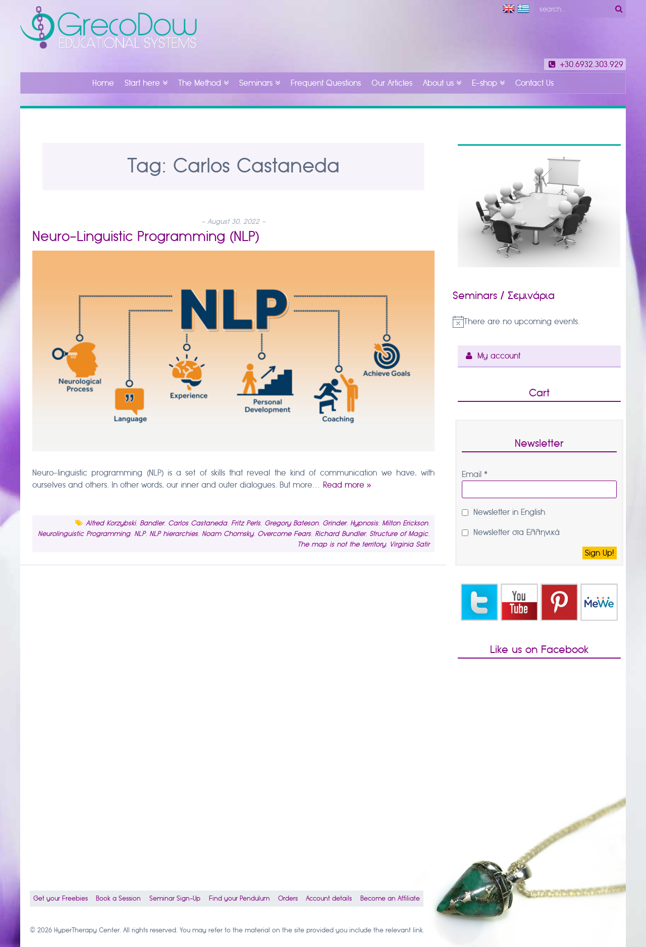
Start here (142, 83)
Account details (329, 899)
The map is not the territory (341, 544)
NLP (139, 533)
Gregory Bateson (291, 523)
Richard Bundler (340, 533)
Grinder (334, 523)
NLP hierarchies (173, 533)
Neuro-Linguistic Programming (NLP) (145, 236)
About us (438, 83)
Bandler (152, 523)
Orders (288, 899)
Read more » (347, 485)
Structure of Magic (398, 533)
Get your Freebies (60, 899)
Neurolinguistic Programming (84, 533)
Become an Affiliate (390, 899)
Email (475, 474)
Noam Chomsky (227, 533)
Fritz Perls (245, 523)
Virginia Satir (409, 544)
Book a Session (118, 899)
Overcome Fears (284, 533)
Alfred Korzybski (111, 523)
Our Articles (391, 83)
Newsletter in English (503, 512)
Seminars (256, 83)
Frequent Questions (326, 83)
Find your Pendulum (239, 899)
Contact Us (534, 83)
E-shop (484, 83)
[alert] (539, 322)
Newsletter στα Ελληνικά (511, 532)
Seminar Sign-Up (174, 899)
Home (103, 83)
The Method (199, 83)
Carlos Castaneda (197, 523)
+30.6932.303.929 (585, 64)
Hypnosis (364, 523)
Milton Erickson (405, 523)
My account (498, 356)
